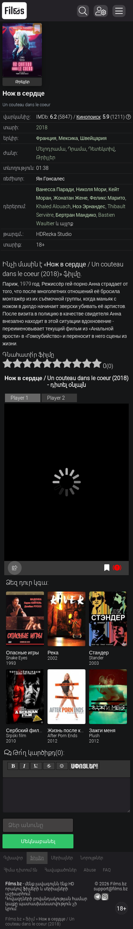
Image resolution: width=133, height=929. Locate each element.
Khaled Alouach (53, 206)
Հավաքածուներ (60, 870)
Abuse (90, 870)
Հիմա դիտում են (20, 870)
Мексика (68, 138)
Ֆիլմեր (37, 857)
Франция (46, 138)
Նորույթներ (91, 857)
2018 (42, 127)
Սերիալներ (62, 857)
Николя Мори (91, 189)
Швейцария (93, 138)
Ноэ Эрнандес (89, 206)
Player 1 (19, 398)
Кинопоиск (89, 117)
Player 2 (56, 398)
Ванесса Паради (55, 189)
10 (97, 363)
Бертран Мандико (76, 215)
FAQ (107, 870)
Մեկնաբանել (38, 841)
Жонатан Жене (70, 198)
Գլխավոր (13, 857)
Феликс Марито (107, 198)
